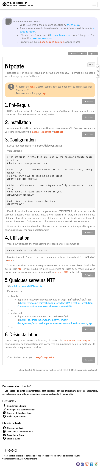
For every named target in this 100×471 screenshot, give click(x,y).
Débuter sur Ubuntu (14, 406)
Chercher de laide (13, 428)
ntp (44, 93)
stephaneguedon (45, 357)
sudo (10, 260)
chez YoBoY (73, 24)
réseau (82, 53)
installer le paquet (41, 131)
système (93, 53)
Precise (73, 53)
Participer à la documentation (18, 409)
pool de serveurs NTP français (26, 285)
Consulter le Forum (13, 435)
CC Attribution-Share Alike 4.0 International (19, 458)
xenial (33, 86)
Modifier (89, 101)
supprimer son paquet (77, 340)
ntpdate (58, 131)
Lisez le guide (11, 438)
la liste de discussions (41, 38)
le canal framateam (60, 34)
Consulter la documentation (17, 431)
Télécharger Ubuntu (13, 416)
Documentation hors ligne (16, 413)
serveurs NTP (61, 272)
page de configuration (52, 41)
